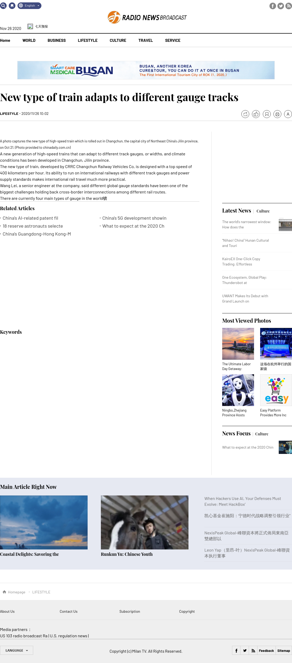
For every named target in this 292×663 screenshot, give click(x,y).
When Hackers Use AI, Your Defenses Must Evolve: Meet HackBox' (242, 501)
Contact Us (69, 611)
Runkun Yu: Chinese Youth (127, 554)
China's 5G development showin (134, 218)
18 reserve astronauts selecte (33, 226)
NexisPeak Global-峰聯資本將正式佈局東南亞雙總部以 (246, 535)
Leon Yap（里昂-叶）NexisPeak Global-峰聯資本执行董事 (247, 552)
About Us (7, 611)
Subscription (129, 611)
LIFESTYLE (9, 113)
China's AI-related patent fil (30, 218)
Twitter (280, 6)
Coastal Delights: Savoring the (29, 554)
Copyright (187, 611)
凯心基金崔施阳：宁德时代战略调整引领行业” (247, 515)
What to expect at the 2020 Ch (133, 226)
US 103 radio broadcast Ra (24, 635)
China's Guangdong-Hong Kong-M (37, 234)
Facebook (272, 6)
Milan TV (139, 651)
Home (5, 40)
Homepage (16, 592)
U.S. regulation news (68, 635)
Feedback (266, 650)
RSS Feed (288, 6)
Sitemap (283, 650)
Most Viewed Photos (246, 320)
